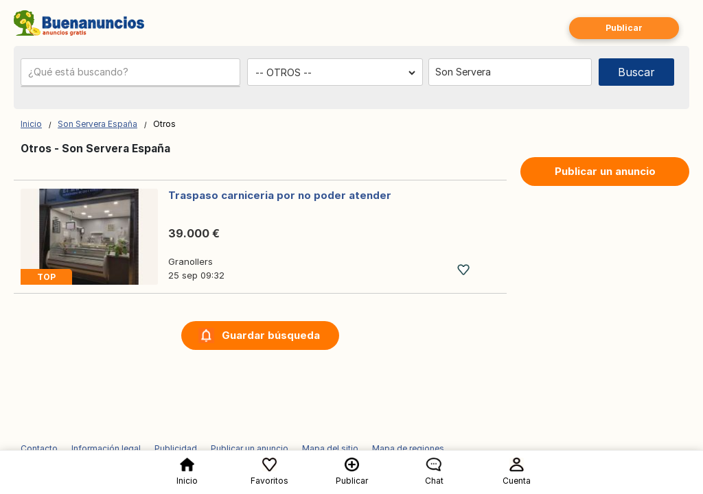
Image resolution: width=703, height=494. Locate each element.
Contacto (39, 448)
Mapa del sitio (330, 448)
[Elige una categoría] (335, 72)
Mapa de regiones (408, 448)
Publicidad (175, 448)
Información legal (106, 448)
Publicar (624, 28)
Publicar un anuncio (605, 171)
